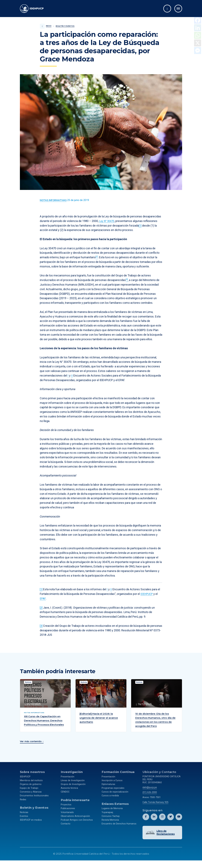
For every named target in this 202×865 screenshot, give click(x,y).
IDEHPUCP (147, 594)
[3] (41, 625)
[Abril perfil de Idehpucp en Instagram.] (162, 818)
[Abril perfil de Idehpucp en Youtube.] (179, 818)
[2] (41, 607)
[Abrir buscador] (167, 8)
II (72, 375)
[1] (140, 225)
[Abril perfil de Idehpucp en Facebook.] (146, 818)
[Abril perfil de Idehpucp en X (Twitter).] (170, 818)
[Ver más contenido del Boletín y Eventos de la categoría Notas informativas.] (53, 200)
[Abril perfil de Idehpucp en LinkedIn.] (154, 818)
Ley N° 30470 (107, 221)
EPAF (43, 598)
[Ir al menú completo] (178, 8)
